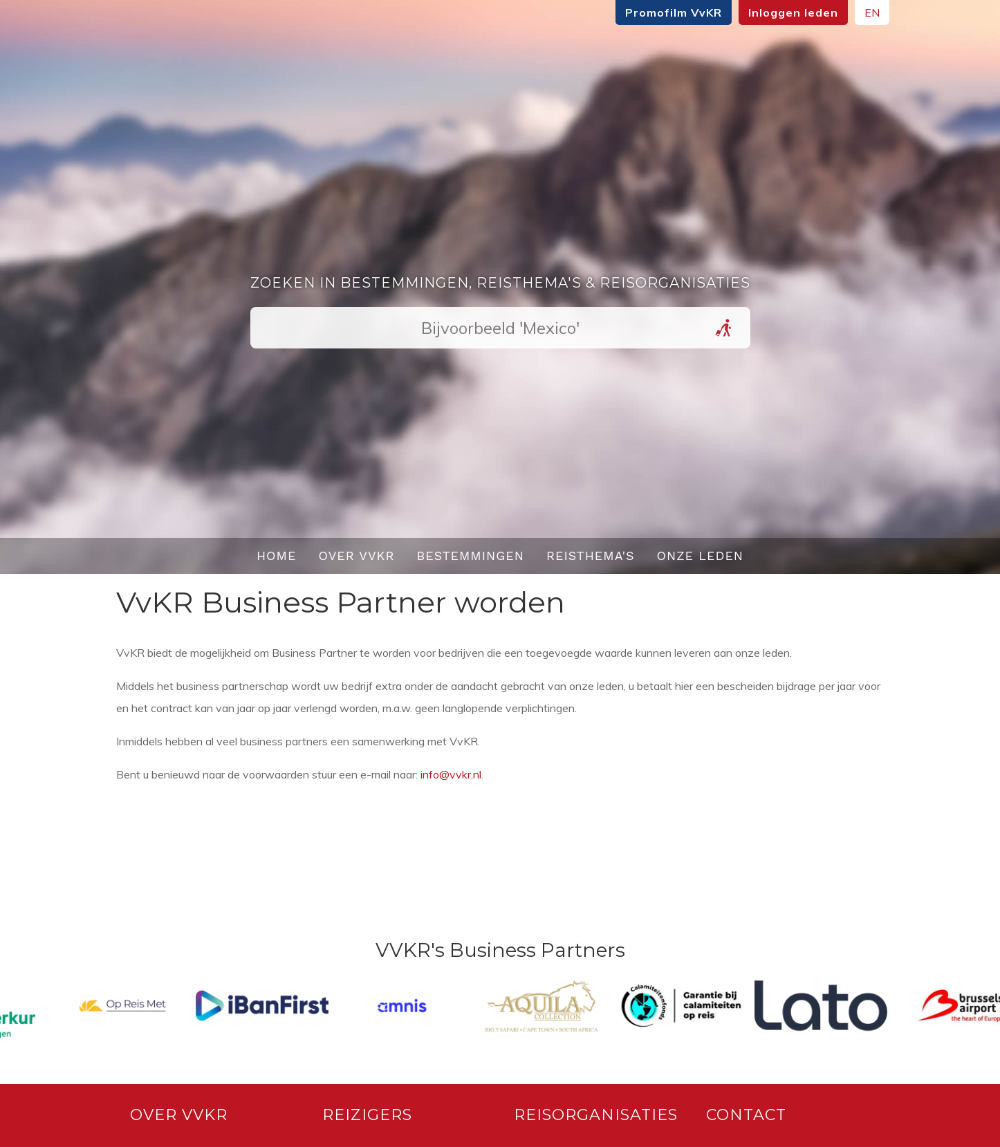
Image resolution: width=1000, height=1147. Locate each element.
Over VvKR (356, 555)
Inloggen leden (784, 12)
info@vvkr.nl (450, 774)
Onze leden (700, 555)
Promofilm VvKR (664, 12)
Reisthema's (590, 555)
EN (863, 12)
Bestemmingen (470, 555)
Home (277, 555)
